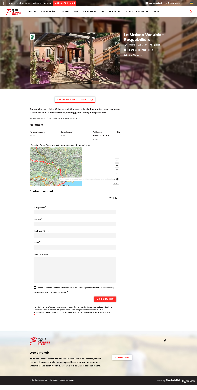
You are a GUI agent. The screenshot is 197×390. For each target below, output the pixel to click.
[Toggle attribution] (117, 179)
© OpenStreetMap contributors (103, 179)
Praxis (65, 11)
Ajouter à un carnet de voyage (72, 99)
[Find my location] (117, 160)
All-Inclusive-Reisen (136, 11)
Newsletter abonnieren (19, 3)
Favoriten (114, 11)
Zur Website (135, 55)
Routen (32, 11)
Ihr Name (37, 219)
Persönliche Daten (52, 384)
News (156, 11)
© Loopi (113, 179)
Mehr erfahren (122, 362)
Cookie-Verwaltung (67, 384)
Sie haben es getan (93, 11)
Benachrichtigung (41, 254)
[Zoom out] (117, 169)
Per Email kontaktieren (141, 50)
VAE (76, 11)
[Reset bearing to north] (117, 173)
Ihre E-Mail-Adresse (41, 231)
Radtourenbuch (155, 3)
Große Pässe (49, 11)
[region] (75, 166)
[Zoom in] (117, 165)
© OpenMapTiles (90, 179)
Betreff (36, 242)
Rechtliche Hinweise (37, 384)
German (191, 3)
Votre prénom (39, 207)
